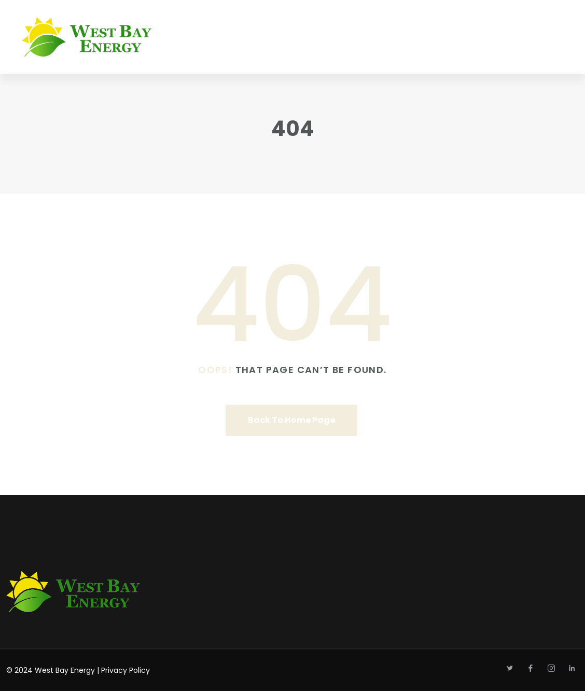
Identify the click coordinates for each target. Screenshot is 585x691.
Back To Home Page (291, 420)
